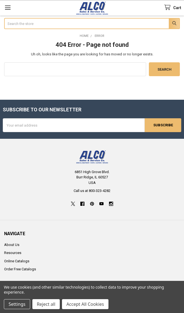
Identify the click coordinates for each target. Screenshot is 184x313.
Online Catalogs (16, 261)
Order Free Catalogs (20, 269)
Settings (17, 304)
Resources (12, 253)
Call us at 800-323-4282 (92, 191)
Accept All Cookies (85, 304)
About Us (11, 244)
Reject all (46, 304)
